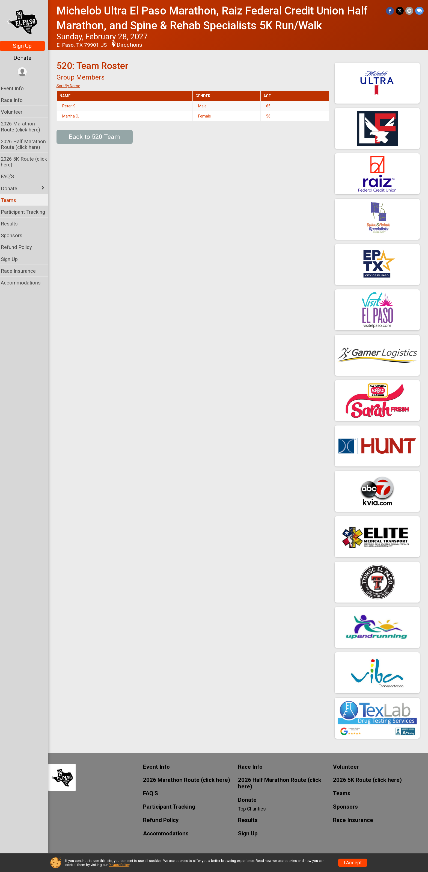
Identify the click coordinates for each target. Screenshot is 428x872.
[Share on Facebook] (390, 11)
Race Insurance (21, 271)
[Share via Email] (410, 11)
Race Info (15, 100)
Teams (12, 200)
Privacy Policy (119, 865)
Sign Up (26, 46)
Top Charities (254, 809)
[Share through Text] (419, 11)
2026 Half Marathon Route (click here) (26, 144)
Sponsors (15, 235)
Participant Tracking (26, 212)
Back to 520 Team (98, 136)
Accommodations (24, 283)
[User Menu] (26, 72)
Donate (26, 58)
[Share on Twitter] (400, 11)
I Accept (353, 862)
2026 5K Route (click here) (27, 162)
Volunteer (15, 112)
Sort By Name (72, 86)
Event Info (15, 88)
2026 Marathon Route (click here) (24, 126)
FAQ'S (10, 176)
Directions (133, 45)
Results (12, 224)
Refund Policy (19, 247)
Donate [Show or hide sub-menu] (12, 188)
